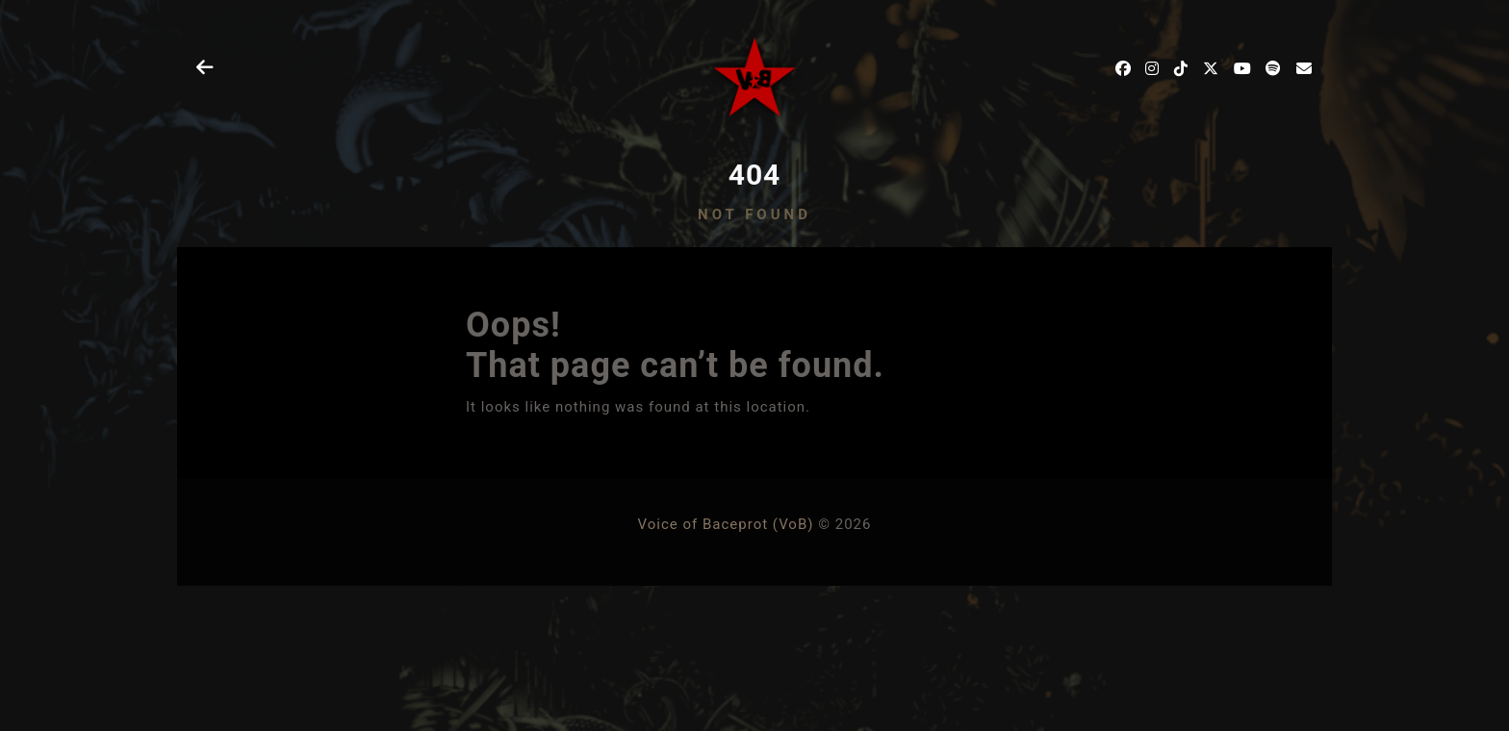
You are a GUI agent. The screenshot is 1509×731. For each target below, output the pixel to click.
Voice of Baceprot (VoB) (726, 524)
